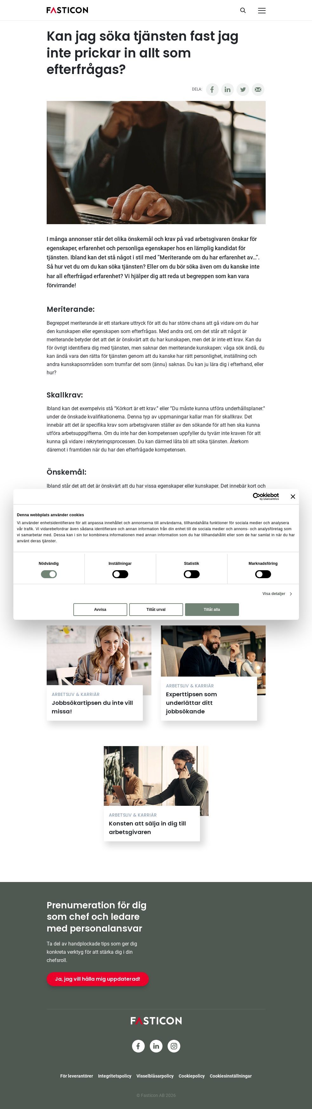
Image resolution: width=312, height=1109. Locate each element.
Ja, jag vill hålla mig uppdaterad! (97, 979)
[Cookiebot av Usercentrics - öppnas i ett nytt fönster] (251, 496)
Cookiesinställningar (231, 1076)
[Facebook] (138, 1046)
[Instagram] (174, 1046)
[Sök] (245, 10)
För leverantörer (76, 1076)
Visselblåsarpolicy (155, 1076)
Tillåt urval (156, 609)
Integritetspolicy (114, 1076)
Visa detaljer (273, 593)
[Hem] (67, 10)
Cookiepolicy (192, 1076)
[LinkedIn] (156, 1046)
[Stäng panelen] (293, 496)
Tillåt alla (212, 609)
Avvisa (100, 609)
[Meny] (262, 11)
